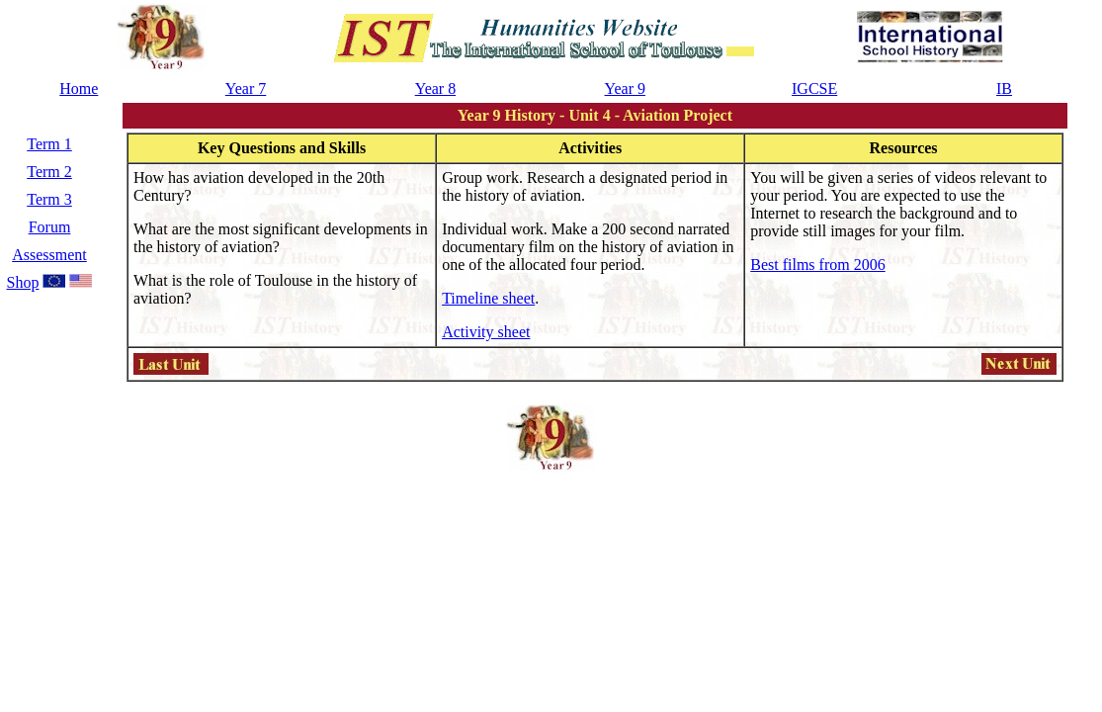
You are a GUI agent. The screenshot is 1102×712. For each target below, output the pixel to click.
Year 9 (625, 88)
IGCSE (814, 88)
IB (1004, 88)
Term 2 (49, 171)
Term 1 (49, 143)
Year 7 (245, 88)
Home (78, 88)
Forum (50, 227)
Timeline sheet (488, 298)
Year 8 (435, 88)
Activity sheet (486, 331)
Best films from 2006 (817, 264)
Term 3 (49, 199)
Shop (23, 282)
